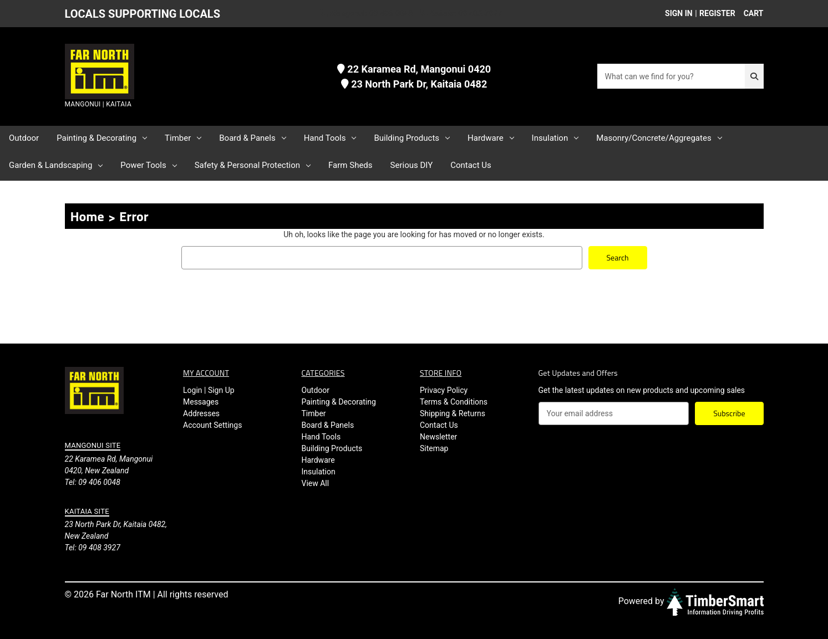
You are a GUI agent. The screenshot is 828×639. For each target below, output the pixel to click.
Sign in (679, 13)
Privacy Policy (444, 390)
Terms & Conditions (453, 401)
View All (315, 483)
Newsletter (438, 436)
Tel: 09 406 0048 (92, 481)
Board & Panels (252, 138)
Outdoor (24, 138)
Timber (183, 138)
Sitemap (434, 448)
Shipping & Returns (452, 413)
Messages (201, 401)
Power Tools (148, 165)
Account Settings (212, 425)
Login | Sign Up (209, 390)
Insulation (555, 138)
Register (717, 13)
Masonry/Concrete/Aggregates (659, 138)
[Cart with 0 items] (751, 13)
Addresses (201, 413)
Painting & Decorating (102, 138)
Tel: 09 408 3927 (92, 547)
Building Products (412, 138)
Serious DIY (411, 165)
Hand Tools (330, 138)
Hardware (491, 138)
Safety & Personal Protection (253, 165)
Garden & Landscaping (56, 165)
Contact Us (470, 165)
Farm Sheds (350, 165)
